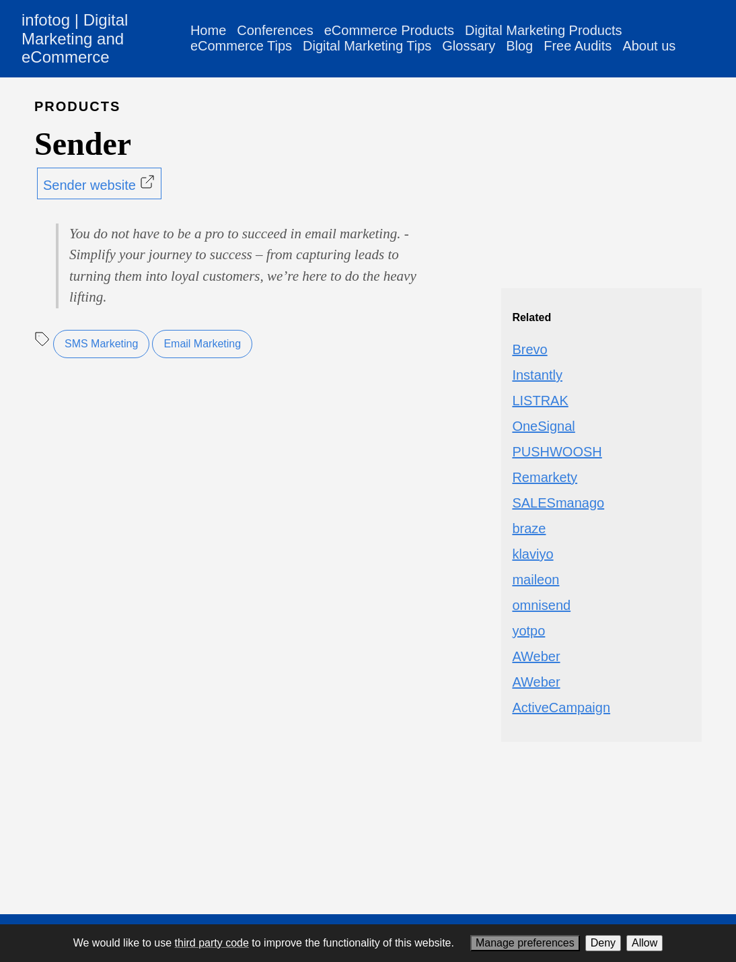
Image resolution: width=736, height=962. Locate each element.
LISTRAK (540, 400)
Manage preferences (525, 943)
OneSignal (543, 426)
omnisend (541, 605)
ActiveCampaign (561, 707)
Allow (644, 943)
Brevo (529, 349)
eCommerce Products (389, 30)
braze (529, 528)
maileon (535, 579)
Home (208, 30)
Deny (603, 943)
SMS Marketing (101, 343)
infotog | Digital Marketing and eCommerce (75, 38)
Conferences (275, 30)
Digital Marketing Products (543, 30)
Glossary (468, 45)
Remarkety (544, 477)
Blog (519, 45)
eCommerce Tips (241, 45)
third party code (212, 943)
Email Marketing (202, 343)
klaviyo (532, 554)
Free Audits (578, 45)
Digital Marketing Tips (367, 45)
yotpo (528, 630)
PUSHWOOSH (556, 451)
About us (648, 45)
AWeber (536, 656)
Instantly (537, 375)
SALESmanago (558, 502)
